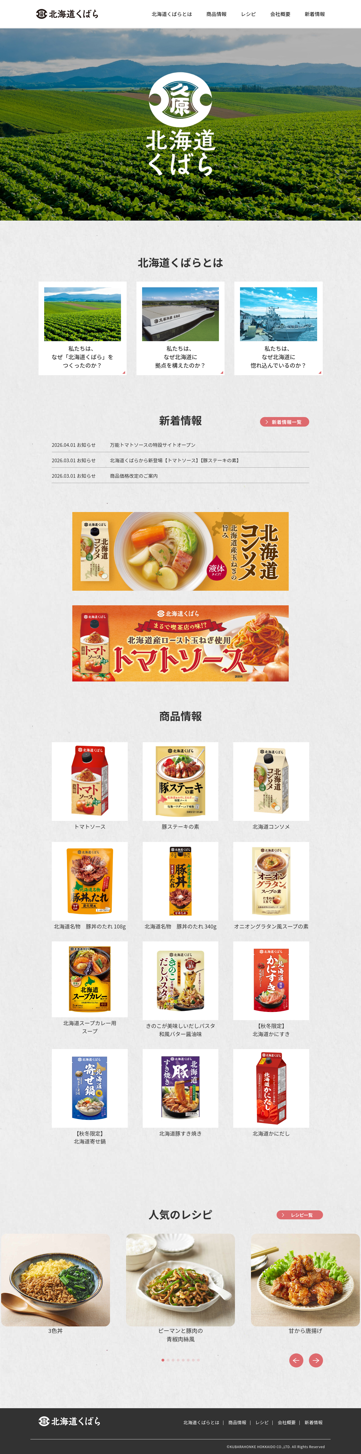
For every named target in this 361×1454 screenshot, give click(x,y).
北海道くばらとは (172, 13)
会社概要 (280, 13)
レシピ (248, 13)
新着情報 (315, 13)
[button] (163, 1360)
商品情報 (216, 13)
